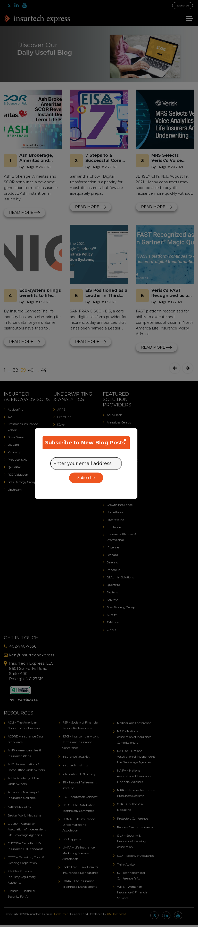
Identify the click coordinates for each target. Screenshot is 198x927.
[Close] (125, 440)
